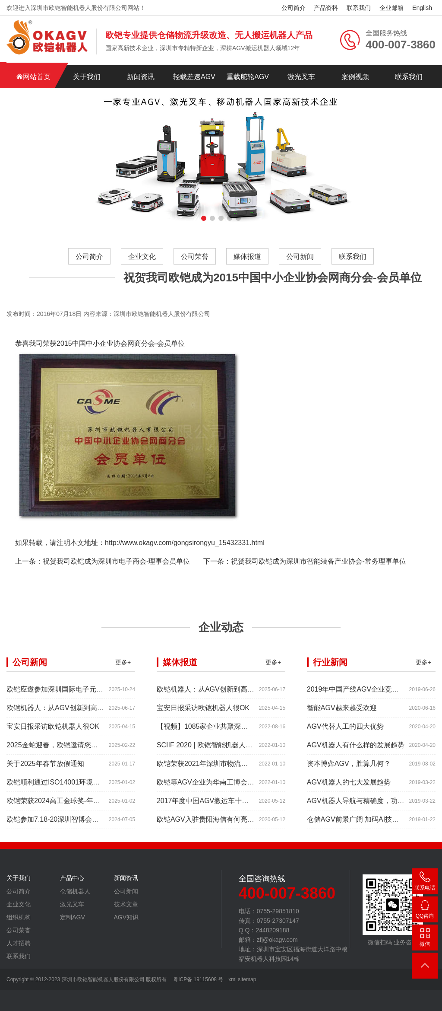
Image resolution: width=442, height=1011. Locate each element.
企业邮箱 (391, 7)
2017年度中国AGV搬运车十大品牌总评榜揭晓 (227, 804)
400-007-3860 (425, 882)
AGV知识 (126, 921)
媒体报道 (247, 256)
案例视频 (355, 76)
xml (232, 979)
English (422, 7)
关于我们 (87, 76)
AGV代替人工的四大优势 (345, 730)
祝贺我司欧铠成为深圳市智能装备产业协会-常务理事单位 (318, 564)
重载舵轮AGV (248, 76)
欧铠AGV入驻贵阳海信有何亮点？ (209, 822)
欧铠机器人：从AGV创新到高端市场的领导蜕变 (79, 711)
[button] (203, 218)
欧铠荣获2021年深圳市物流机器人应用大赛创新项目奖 (240, 767)
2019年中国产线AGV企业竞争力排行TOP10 (374, 692)
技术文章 (126, 908)
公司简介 (293, 7)
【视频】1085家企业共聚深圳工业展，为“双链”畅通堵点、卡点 (253, 730)
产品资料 (326, 7)
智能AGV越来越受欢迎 (342, 711)
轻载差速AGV (194, 76)
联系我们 (359, 7)
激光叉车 (301, 76)
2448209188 (425, 910)
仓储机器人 (75, 895)
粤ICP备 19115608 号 (197, 979)
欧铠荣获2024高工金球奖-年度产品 (60, 804)
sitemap (247, 979)
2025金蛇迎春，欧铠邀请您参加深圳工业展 (72, 748)
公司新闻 (300, 256)
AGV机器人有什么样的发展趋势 (355, 748)
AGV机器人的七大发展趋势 (349, 785)
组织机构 (18, 921)
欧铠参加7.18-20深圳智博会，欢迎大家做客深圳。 (83, 822)
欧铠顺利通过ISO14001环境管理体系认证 (70, 785)
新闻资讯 (141, 76)
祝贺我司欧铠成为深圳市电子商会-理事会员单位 (116, 564)
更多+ (123, 665)
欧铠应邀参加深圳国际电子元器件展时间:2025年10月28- (93, 692)
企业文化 (142, 256)
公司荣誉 (194, 256)
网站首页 (33, 76)
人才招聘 (18, 947)
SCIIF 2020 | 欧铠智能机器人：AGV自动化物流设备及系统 (246, 748)
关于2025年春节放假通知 (45, 767)
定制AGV (72, 921)
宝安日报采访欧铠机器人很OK (52, 730)
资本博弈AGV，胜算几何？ (349, 767)
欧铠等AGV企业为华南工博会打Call (211, 785)
